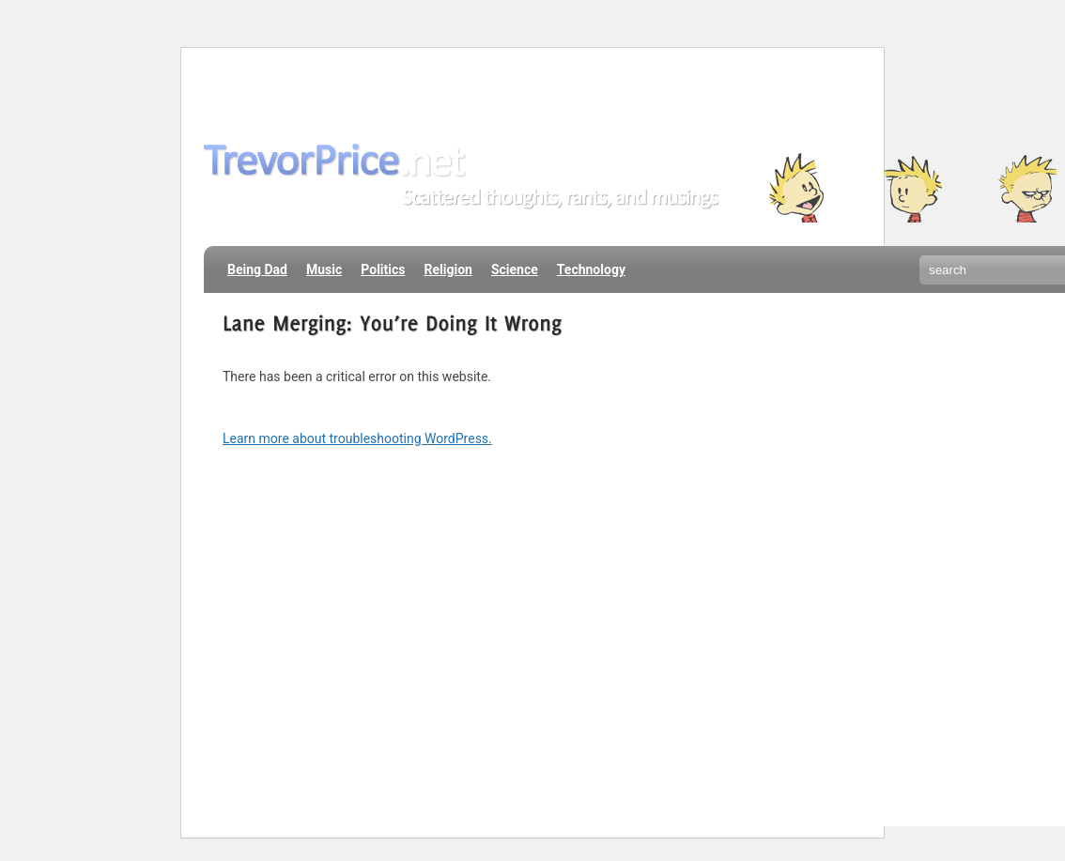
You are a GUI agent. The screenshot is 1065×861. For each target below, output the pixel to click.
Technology (591, 269)
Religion (447, 269)
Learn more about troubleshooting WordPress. (357, 438)
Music (324, 269)
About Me (307, 88)
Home (233, 88)
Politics (383, 269)
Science (514, 269)
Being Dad (257, 269)
